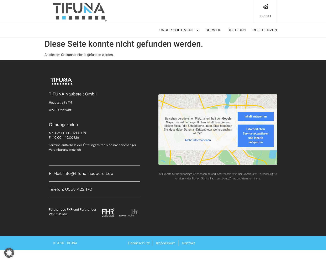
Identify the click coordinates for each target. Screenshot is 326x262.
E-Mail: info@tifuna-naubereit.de (81, 173)
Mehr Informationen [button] (198, 140)
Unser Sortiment (179, 30)
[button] (9, 253)
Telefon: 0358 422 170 (70, 189)
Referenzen (264, 30)
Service (213, 30)
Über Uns (237, 30)
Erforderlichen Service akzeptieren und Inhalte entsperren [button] (256, 135)
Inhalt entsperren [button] (255, 116)
